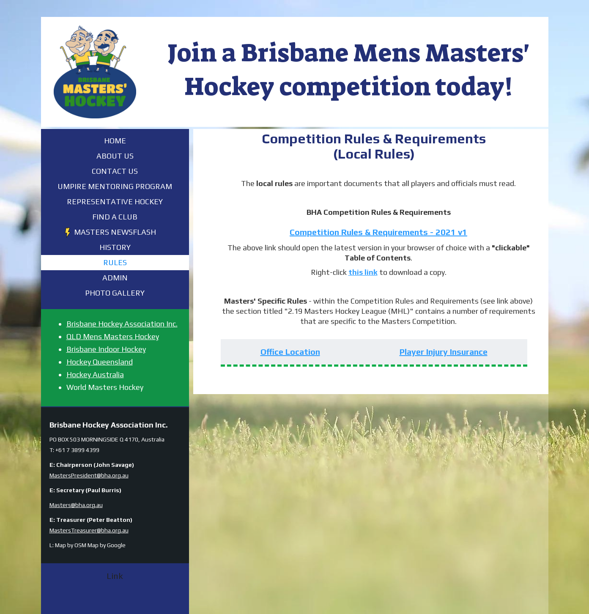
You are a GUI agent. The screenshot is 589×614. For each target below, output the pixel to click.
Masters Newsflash (115, 232)
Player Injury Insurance (444, 351)
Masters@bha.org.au (76, 505)
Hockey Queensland (99, 361)
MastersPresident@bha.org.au (89, 475)
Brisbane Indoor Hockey (106, 349)
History (115, 247)
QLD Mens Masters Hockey (112, 336)
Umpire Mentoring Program (115, 186)
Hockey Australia (95, 374)
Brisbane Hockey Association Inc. (122, 323)
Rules (115, 262)
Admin (115, 277)
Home (115, 140)
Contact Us (115, 171)
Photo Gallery (115, 292)
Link (115, 576)
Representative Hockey (115, 201)
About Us (115, 155)
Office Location (290, 351)
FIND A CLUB (114, 216)
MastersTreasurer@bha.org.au (89, 530)
